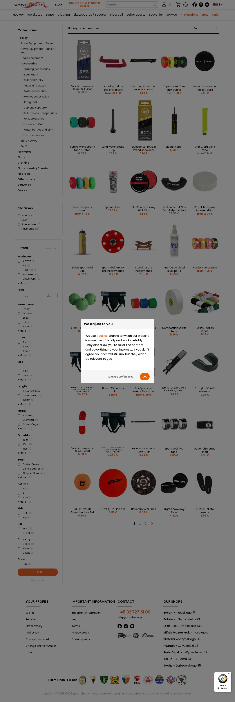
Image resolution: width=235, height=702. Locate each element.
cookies (102, 305)
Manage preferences (121, 345)
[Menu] (229, 674)
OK (145, 345)
